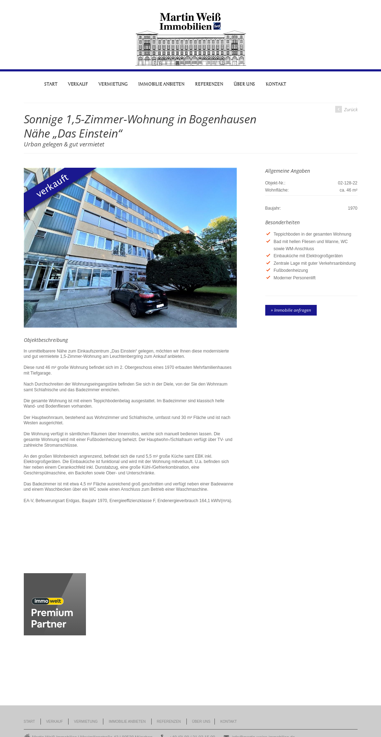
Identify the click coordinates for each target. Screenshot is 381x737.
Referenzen (209, 84)
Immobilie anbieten (161, 84)
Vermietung (112, 84)
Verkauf (78, 84)
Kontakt (275, 84)
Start (50, 84)
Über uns (244, 84)
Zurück (346, 109)
